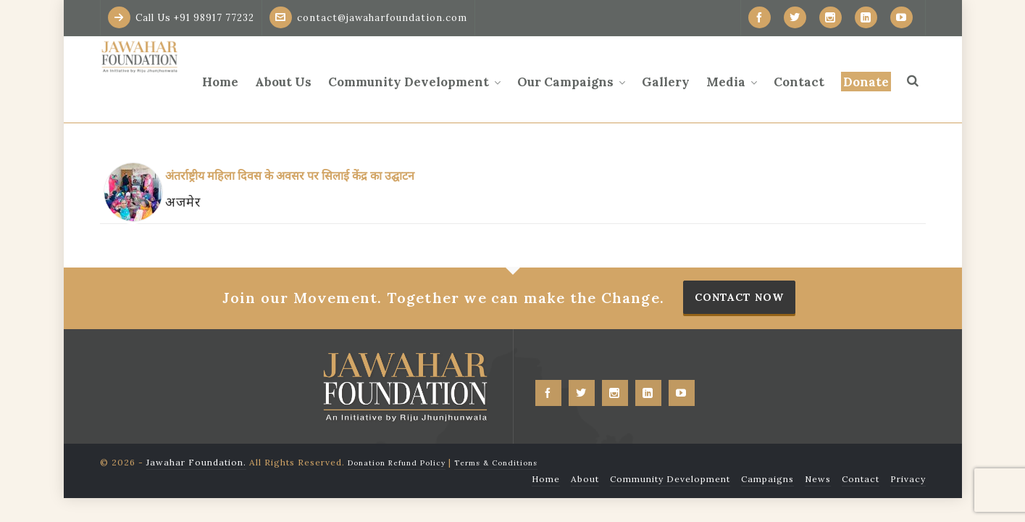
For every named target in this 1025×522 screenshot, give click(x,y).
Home (546, 478)
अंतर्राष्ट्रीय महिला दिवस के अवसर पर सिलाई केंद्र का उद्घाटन (289, 175)
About (585, 478)
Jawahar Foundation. (196, 462)
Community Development (670, 478)
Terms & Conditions (495, 463)
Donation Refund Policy (396, 463)
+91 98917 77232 (214, 18)
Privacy (908, 478)
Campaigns (767, 478)
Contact (860, 478)
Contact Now (739, 297)
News (818, 478)
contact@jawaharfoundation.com (368, 17)
